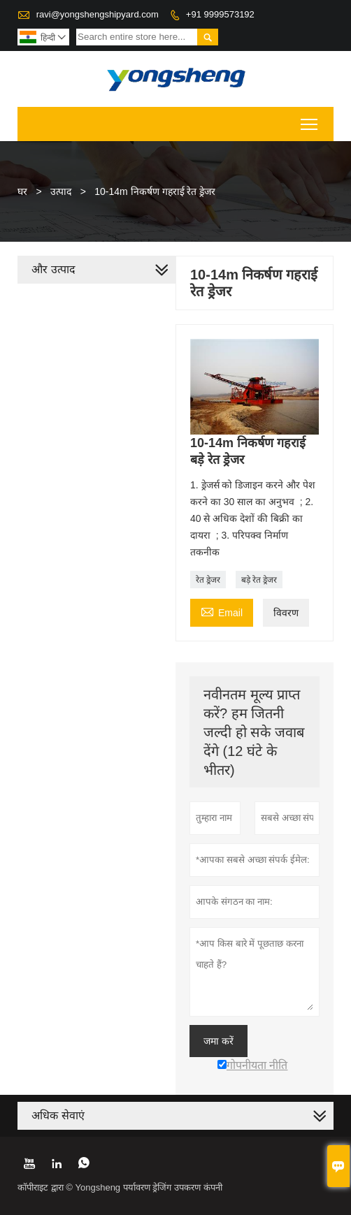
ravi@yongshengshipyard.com (97, 14)
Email (222, 611)
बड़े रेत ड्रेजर (259, 580)
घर (22, 191)
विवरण (286, 612)
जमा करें (218, 1041)
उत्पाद (60, 191)
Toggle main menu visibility (310, 120)
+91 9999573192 (220, 14)
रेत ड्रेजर (208, 580)
